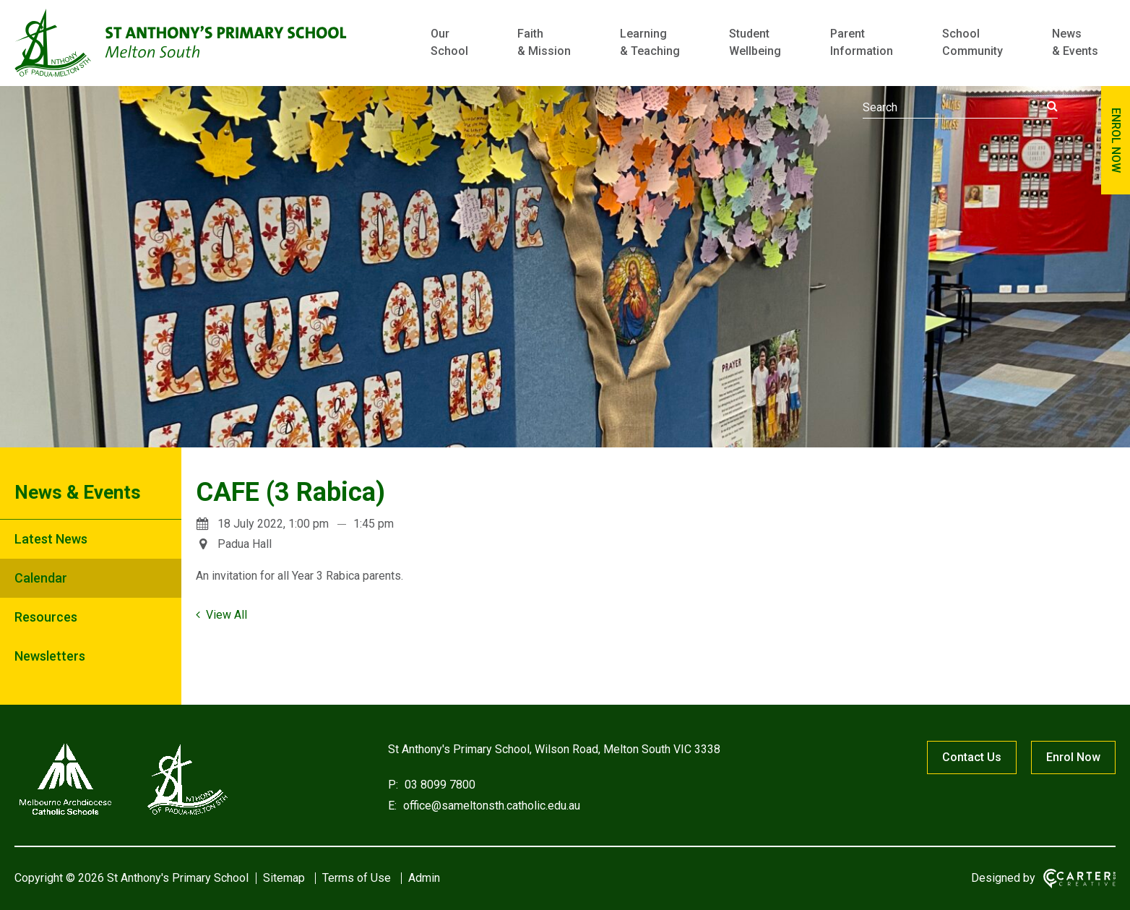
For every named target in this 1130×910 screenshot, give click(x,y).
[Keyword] (960, 108)
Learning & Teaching (650, 42)
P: (393, 784)
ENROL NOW (1116, 140)
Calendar (40, 577)
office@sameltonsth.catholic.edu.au (490, 805)
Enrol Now (1073, 757)
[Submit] (1052, 106)
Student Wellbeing (755, 42)
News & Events (1075, 42)
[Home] (122, 815)
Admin (424, 878)
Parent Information (861, 42)
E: (392, 805)
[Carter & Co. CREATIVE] (1079, 878)
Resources (45, 616)
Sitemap (284, 878)
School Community (972, 42)
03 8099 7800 (438, 784)
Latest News (50, 538)
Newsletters (49, 656)
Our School (449, 42)
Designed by (1003, 878)
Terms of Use (356, 878)
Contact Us (971, 757)
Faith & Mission (544, 42)
